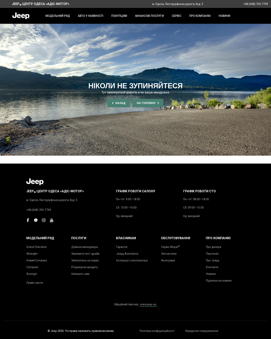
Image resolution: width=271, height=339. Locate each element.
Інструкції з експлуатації (132, 260)
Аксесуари (168, 260)
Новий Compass (36, 260)
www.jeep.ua (148, 304)
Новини (211, 273)
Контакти (212, 267)
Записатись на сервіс (85, 260)
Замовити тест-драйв (85, 253)
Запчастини (169, 253)
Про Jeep (212, 260)
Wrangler (32, 253)
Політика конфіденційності (157, 330)
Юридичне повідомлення (201, 330)
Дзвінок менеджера (84, 247)
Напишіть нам (80, 273)
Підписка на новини (218, 280)
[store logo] (20, 15)
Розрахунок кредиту (84, 267)
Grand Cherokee (36, 247)
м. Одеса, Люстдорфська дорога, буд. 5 (177, 4)
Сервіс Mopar (170, 247)
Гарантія (121, 247)
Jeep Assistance (127, 254)
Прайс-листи (34, 282)
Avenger (31, 273)
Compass (32, 267)
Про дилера (213, 247)
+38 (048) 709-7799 (255, 4)
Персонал (212, 253)
